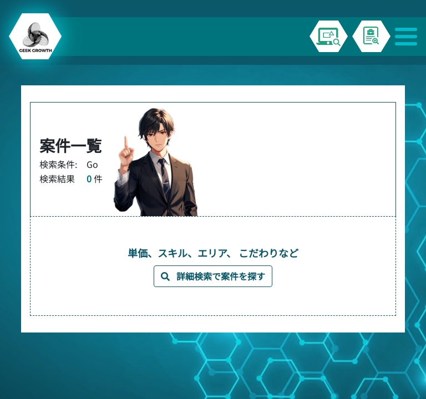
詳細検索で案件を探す (213, 276)
